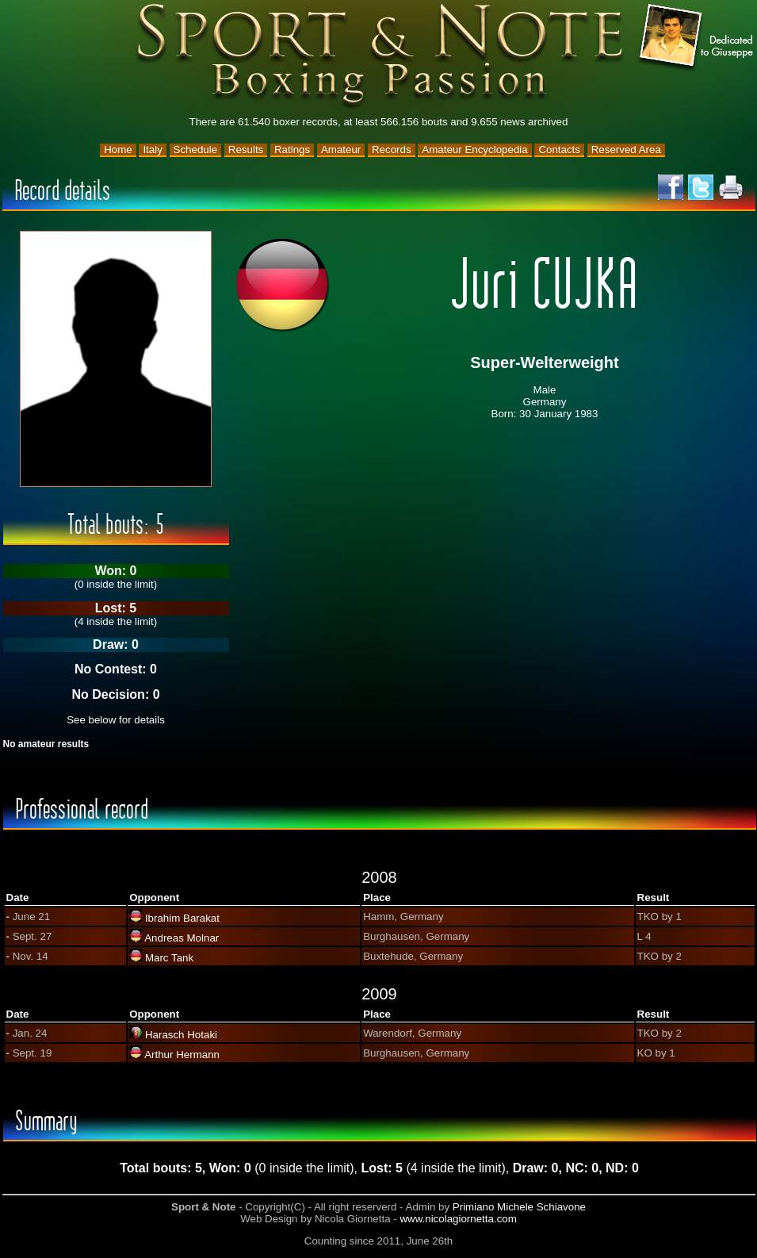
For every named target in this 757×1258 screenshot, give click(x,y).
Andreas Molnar (181, 938)
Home (118, 149)
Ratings (292, 149)
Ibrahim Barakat (182, 918)
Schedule (196, 149)
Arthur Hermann (182, 1054)
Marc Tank (169, 958)
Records (391, 149)
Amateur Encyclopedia (474, 149)
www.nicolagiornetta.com (458, 1219)
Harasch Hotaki (181, 1035)
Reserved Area (626, 149)
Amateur (341, 149)
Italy (152, 149)
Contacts (559, 149)
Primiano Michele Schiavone (519, 1207)
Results (245, 149)
